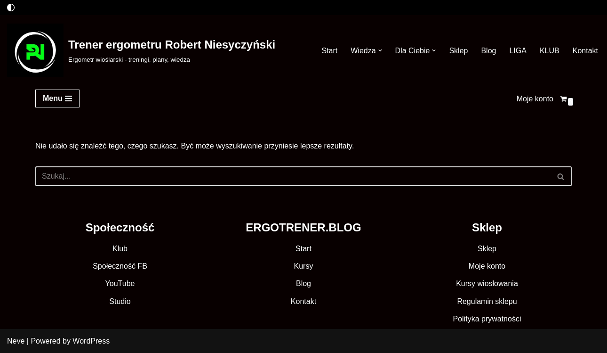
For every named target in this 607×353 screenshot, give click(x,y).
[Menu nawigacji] (57, 98)
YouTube (120, 283)
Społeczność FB (120, 266)
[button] (380, 50)
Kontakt (585, 51)
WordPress (91, 341)
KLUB (549, 51)
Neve (15, 341)
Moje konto (535, 99)
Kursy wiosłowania (487, 283)
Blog (488, 51)
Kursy (303, 266)
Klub (120, 249)
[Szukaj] (293, 176)
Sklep (458, 51)
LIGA (517, 51)
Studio (119, 301)
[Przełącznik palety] (11, 7)
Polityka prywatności (487, 319)
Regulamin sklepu (487, 301)
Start (329, 51)
